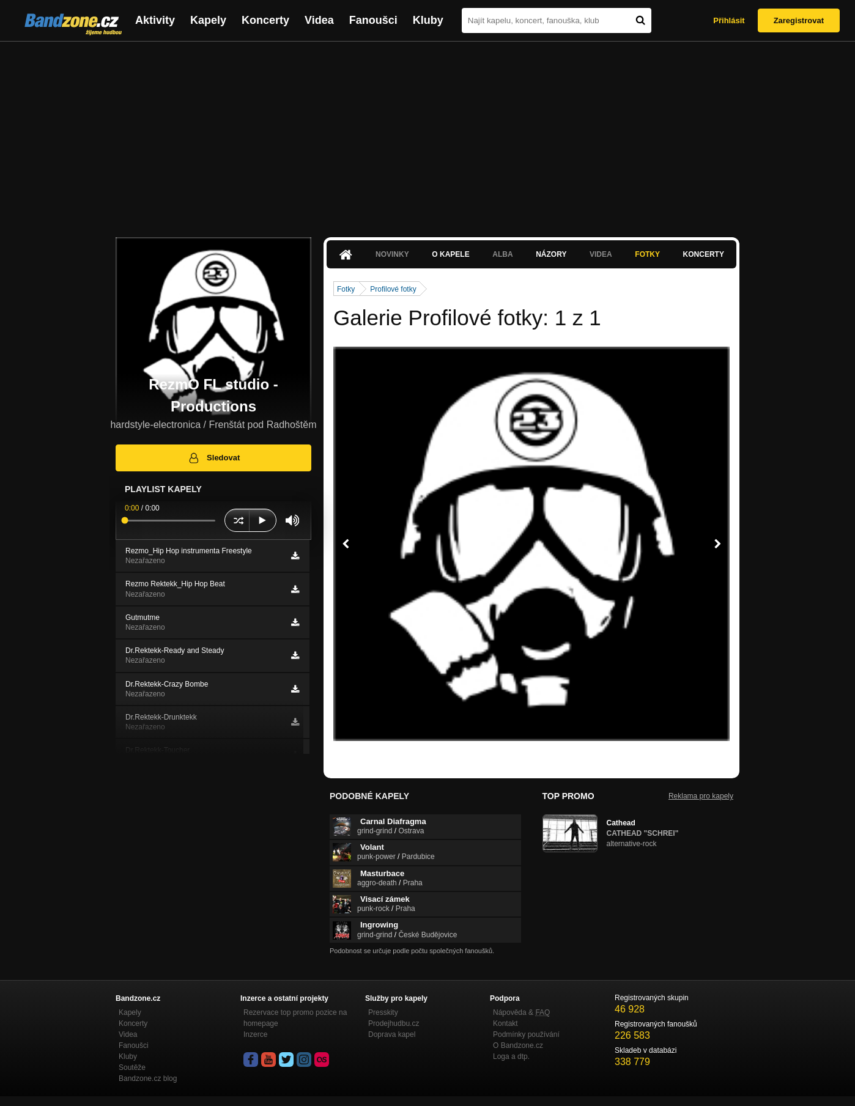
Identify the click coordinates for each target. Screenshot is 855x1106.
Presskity (383, 1012)
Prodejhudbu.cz (393, 1023)
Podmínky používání (526, 1034)
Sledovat (213, 458)
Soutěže (132, 1067)
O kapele (450, 254)
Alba (502, 254)
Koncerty (265, 20)
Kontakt (505, 1023)
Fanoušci (373, 20)
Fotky (647, 254)
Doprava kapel (391, 1034)
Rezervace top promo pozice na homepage (295, 1018)
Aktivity (155, 20)
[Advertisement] (427, 133)
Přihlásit (728, 20)
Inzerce (255, 1034)
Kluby (428, 20)
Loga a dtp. (511, 1056)
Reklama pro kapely (700, 796)
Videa (319, 20)
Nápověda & (521, 1012)
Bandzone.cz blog (148, 1078)
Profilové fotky (393, 289)
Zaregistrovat (799, 20)
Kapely (208, 20)
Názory (551, 254)
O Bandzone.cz (518, 1045)
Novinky (392, 254)
